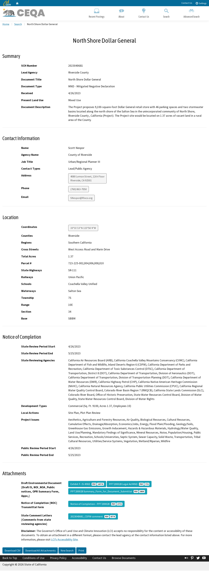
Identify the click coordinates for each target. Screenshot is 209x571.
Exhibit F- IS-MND (87, 484)
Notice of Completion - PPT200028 (96, 504)
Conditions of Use (33, 558)
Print (81, 551)
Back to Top (9, 558)
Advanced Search (191, 12)
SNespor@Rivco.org (81, 198)
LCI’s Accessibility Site (64, 540)
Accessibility (79, 558)
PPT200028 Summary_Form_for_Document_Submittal (107, 491)
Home (5, 24)
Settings (200, 3)
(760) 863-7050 (78, 189)
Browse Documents (124, 558)
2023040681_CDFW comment (93, 516)
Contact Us (186, 2)
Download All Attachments (40, 551)
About (121, 12)
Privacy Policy (58, 558)
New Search (67, 551)
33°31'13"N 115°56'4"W (83, 228)
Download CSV (12, 551)
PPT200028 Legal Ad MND (129, 484)
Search (166, 12)
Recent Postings (96, 12)
